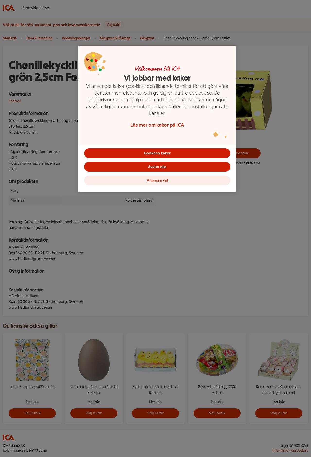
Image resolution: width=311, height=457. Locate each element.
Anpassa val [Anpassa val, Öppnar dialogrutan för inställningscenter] (157, 180)
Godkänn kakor (157, 153)
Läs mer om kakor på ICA (157, 125)
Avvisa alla (157, 166)
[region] (157, 119)
